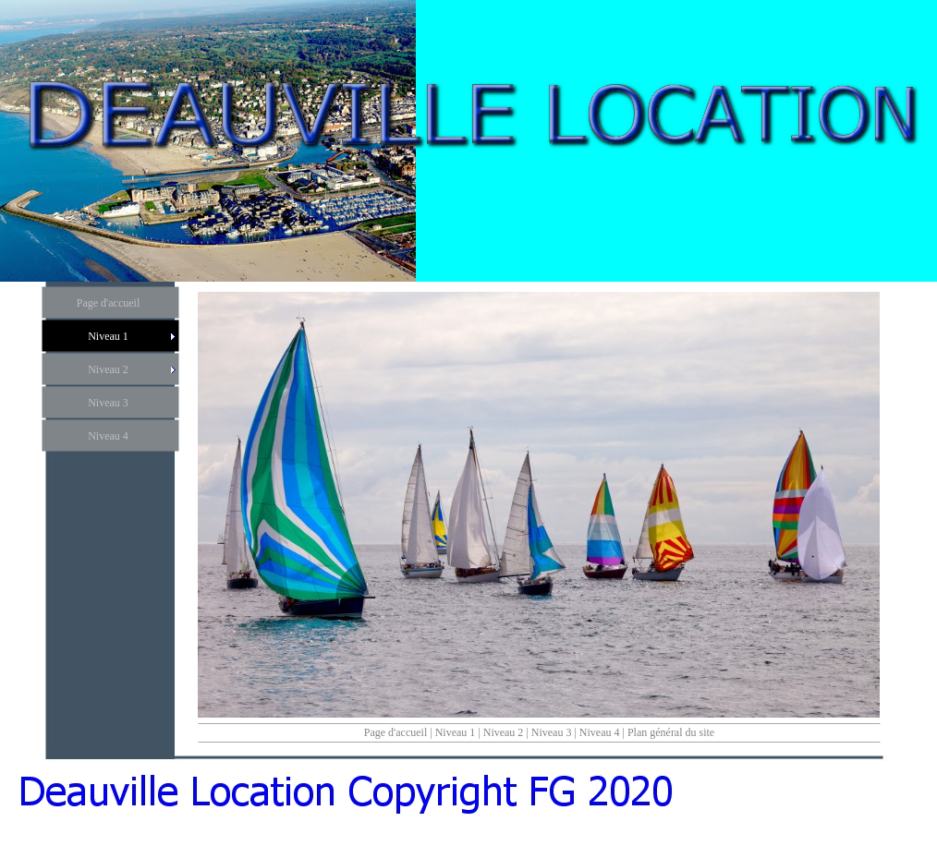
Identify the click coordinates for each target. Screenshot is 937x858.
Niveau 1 (455, 732)
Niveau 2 (503, 732)
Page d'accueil (395, 732)
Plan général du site (670, 732)
